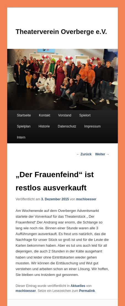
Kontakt (44, 115)
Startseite (24, 115)
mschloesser (86, 199)
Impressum (92, 126)
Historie (44, 126)
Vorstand (64, 115)
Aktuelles (78, 286)
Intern (21, 137)
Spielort (85, 115)
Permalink (87, 291)
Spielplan (23, 126)
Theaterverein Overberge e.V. (61, 31)
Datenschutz (67, 126)
